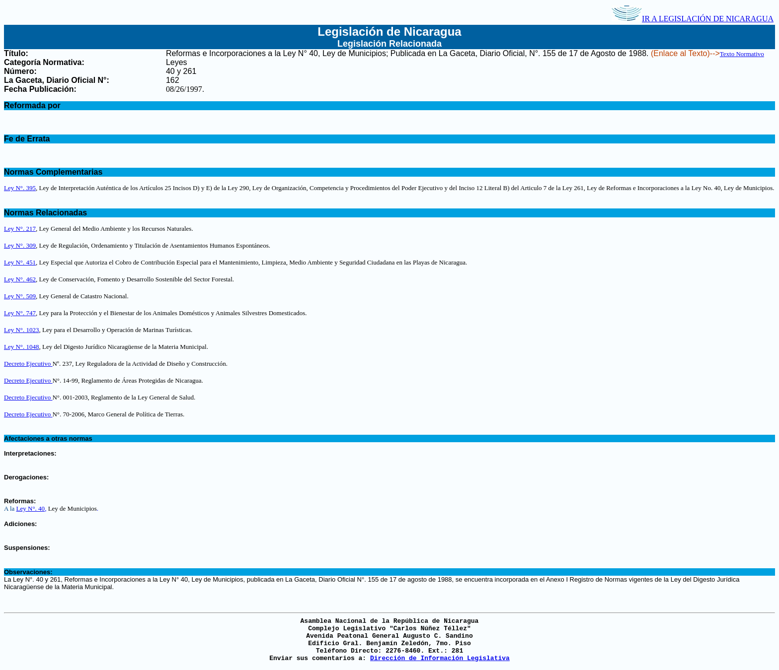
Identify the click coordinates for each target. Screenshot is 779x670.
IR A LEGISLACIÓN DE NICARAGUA (693, 18)
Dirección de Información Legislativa (440, 658)
